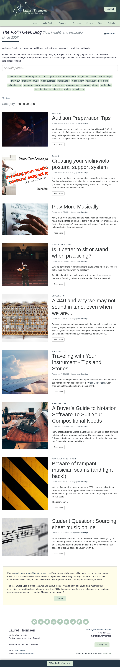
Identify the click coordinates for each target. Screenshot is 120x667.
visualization (78, 89)
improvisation (69, 76)
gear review (55, 76)
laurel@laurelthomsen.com (38, 573)
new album (91, 81)
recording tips (72, 85)
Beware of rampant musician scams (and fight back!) (82, 470)
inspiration (91, 76)
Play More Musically (75, 207)
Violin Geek (47, 23)
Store (100, 23)
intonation (26, 81)
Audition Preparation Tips (81, 118)
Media (88, 23)
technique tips (55, 89)
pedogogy (28, 85)
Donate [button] (60, 598)
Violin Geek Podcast (97, 383)
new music (103, 81)
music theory (78, 81)
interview (15, 81)
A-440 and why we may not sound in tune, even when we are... (83, 307)
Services (76, 23)
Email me (107, 653)
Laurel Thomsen (19, 650)
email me (18, 573)
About (35, 23)
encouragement (32, 76)
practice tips (58, 85)
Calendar (111, 23)
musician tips (63, 81)
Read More (58, 144)
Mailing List (102, 645)
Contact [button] (110, 9)
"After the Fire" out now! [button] (60, 663)
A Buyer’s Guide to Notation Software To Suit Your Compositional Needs (84, 414)
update (67, 89)
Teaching (62, 23)
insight (81, 76)
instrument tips (105, 76)
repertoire (85, 85)
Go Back (6, 98)
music (36, 81)
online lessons (14, 85)
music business (48, 81)
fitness (45, 76)
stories (95, 85)
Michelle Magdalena (27, 654)
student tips (106, 85)
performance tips (43, 85)
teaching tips (41, 89)
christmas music (15, 76)
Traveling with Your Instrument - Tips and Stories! (76, 362)
